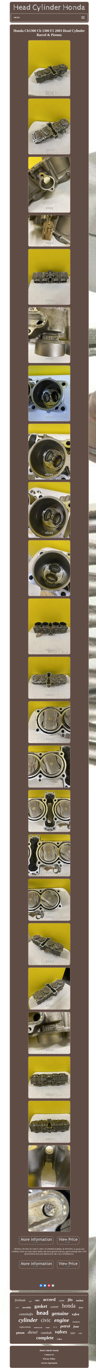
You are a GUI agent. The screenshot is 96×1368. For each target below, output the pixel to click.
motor (48, 1327)
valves (61, 1331)
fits (70, 1300)
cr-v (55, 1327)
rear (17, 1307)
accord (49, 1299)
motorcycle (38, 1327)
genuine (60, 1313)
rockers (76, 1321)
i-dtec (59, 1339)
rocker (79, 1300)
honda (68, 1306)
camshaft (46, 1332)
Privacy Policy (49, 1359)
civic (46, 1320)
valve (75, 1314)
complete (44, 1337)
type (72, 1332)
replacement (25, 1327)
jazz (30, 1301)
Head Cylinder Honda (49, 1350)
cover (55, 1307)
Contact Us (49, 1354)
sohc (80, 1333)
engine (61, 1320)
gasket (40, 1306)
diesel (32, 1332)
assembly (26, 1307)
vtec (37, 1300)
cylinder (28, 1320)
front (81, 1307)
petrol (65, 1326)
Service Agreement (49, 1363)
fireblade (20, 1300)
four (76, 1326)
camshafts (26, 1314)
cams (61, 1300)
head (42, 1313)
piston (20, 1332)
